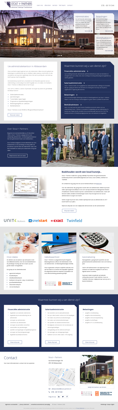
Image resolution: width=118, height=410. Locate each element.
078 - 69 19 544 (107, 5)
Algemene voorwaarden (11, 404)
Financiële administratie (76, 71)
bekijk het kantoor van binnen (97, 387)
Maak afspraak (14, 342)
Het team (62, 5)
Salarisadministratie (74, 83)
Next (116, 34)
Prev (2, 34)
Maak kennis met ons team (17, 156)
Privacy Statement (24, 404)
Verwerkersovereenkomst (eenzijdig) (40, 404)
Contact (69, 5)
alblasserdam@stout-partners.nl (60, 389)
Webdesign (103, 404)
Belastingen (70, 95)
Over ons (40, 5)
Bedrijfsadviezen (73, 104)
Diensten (48, 5)
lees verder (88, 31)
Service (54, 5)
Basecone (99, 183)
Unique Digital (110, 404)
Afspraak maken (15, 115)
